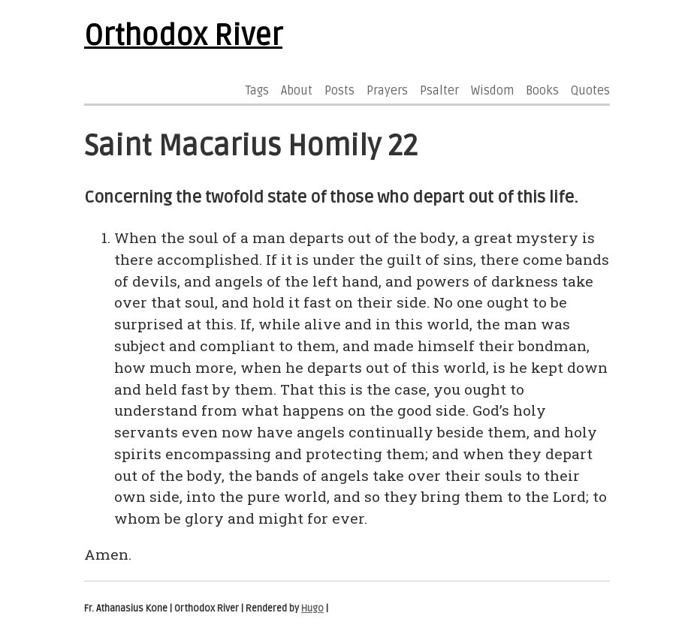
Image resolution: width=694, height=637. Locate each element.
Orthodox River (183, 36)
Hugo (312, 608)
